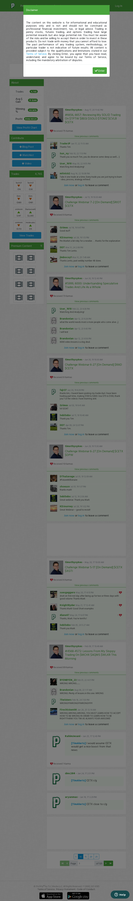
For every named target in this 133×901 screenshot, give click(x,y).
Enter (100, 71)
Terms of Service (36, 54)
